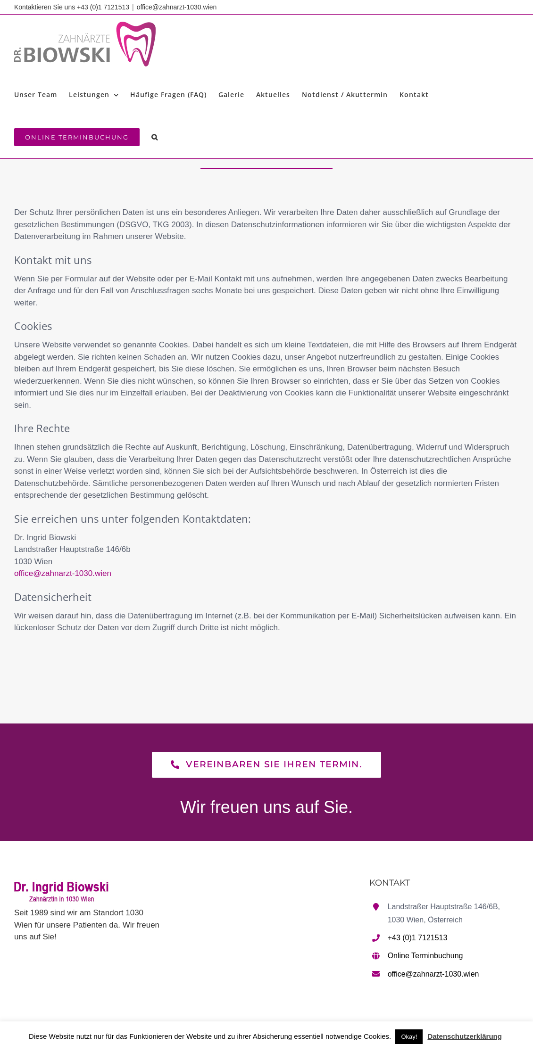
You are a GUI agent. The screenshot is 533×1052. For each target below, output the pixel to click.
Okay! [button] (409, 1036)
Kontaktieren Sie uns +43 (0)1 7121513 (71, 7)
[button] (154, 137)
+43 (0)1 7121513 (418, 938)
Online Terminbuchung (425, 956)
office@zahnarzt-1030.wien (177, 7)
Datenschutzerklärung (464, 1036)
